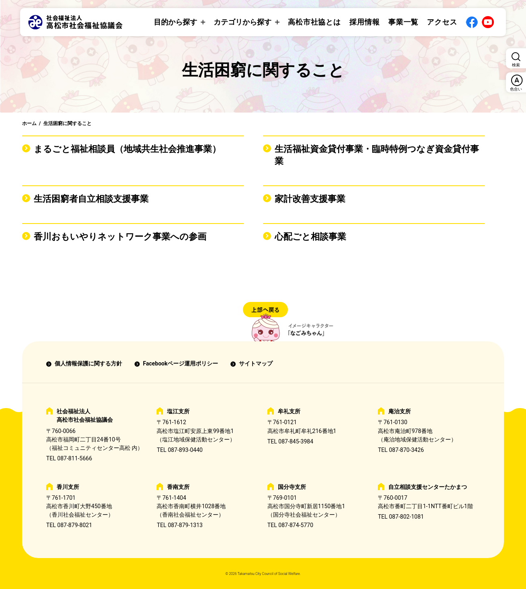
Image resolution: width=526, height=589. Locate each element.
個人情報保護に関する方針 (88, 363)
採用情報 (364, 22)
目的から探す (175, 22)
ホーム (29, 123)
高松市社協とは (314, 22)
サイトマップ (256, 363)
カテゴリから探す (242, 22)
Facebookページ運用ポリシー (180, 363)
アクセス (442, 22)
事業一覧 (403, 22)
